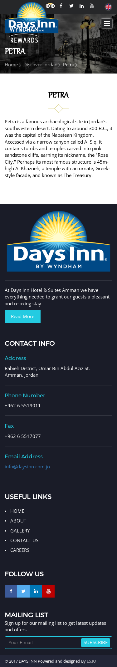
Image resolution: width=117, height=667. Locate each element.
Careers (19, 550)
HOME (17, 511)
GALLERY (20, 530)
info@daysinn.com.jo (27, 466)
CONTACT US (24, 540)
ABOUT (18, 520)
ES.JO (91, 661)
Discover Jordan (40, 64)
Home (11, 64)
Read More (22, 316)
